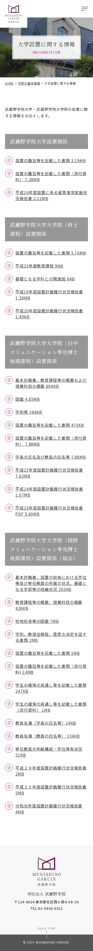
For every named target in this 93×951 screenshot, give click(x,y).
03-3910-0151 (50, 908)
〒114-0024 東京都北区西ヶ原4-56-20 (46, 901)
